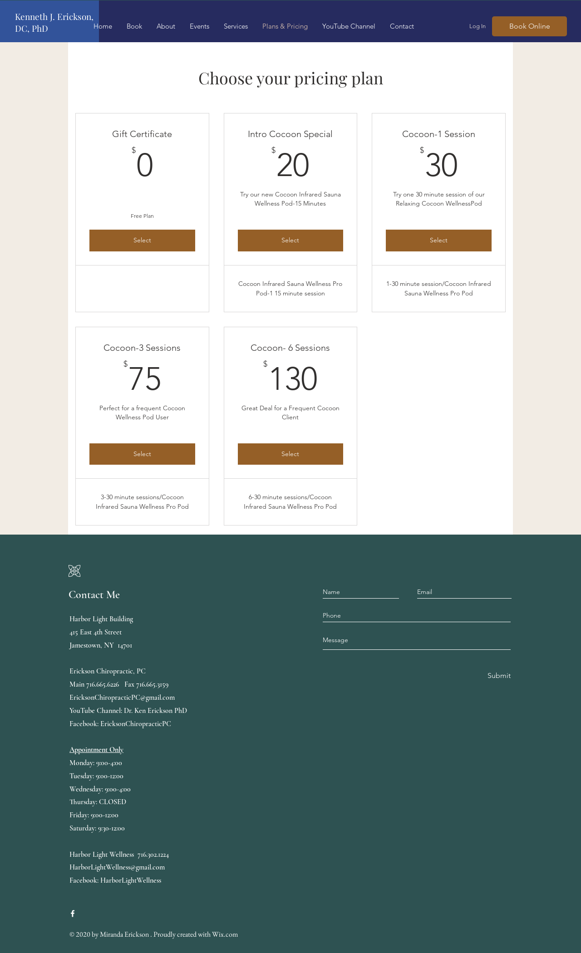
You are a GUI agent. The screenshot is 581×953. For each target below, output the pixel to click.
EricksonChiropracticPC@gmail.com (122, 697)
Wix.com (225, 934)
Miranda (112, 934)
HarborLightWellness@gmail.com (117, 867)
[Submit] (498, 676)
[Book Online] (529, 26)
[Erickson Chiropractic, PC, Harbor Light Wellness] (72, 913)
